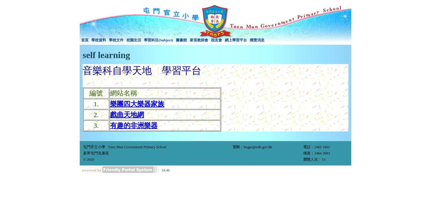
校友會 (216, 40)
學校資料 (98, 40)
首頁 (85, 40)
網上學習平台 (236, 40)
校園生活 (133, 40)
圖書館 (181, 40)
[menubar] (173, 40)
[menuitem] (85, 40)
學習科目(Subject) (158, 40)
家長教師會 (199, 40)
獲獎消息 (257, 40)
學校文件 (116, 40)
